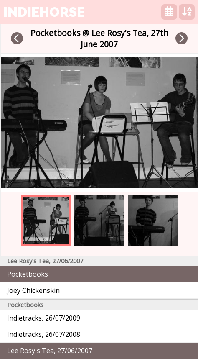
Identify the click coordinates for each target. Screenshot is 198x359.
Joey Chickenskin (33, 290)
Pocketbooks (27, 274)
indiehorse (44, 12)
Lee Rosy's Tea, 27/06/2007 (49, 350)
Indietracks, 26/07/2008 (43, 334)
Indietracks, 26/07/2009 (43, 318)
